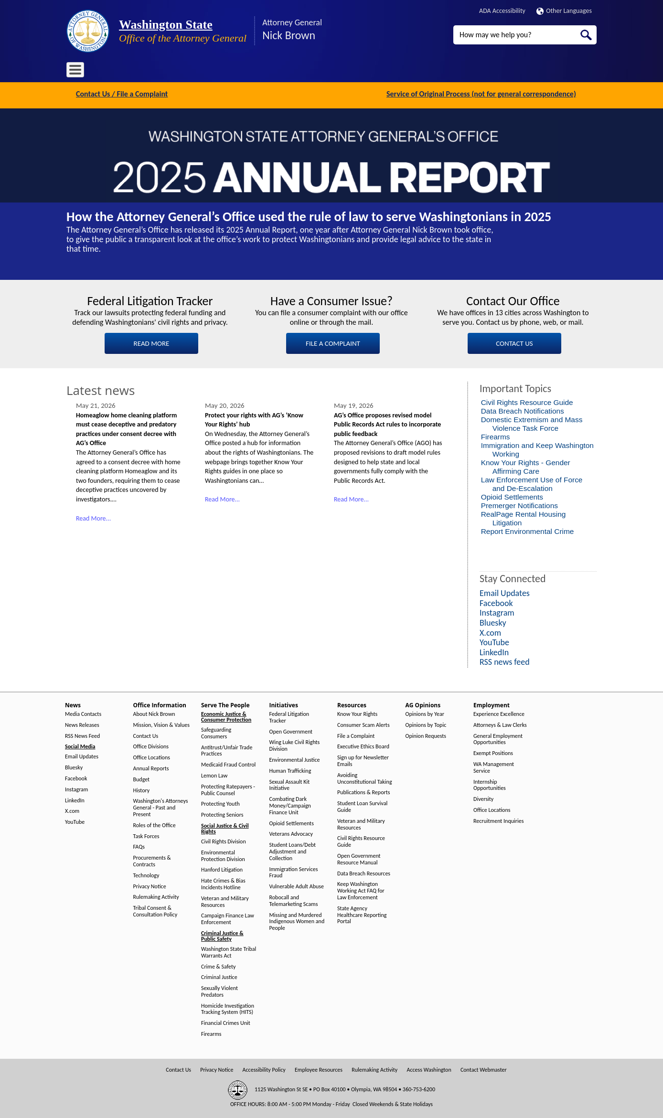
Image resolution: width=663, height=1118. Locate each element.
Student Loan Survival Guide (362, 805)
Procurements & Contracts (152, 860)
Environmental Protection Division (223, 854)
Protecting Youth (220, 803)
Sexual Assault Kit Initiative (289, 783)
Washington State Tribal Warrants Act (228, 951)
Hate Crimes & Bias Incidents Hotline (223, 883)
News (108, 71)
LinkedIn (75, 799)
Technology (146, 874)
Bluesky (74, 767)
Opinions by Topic (426, 724)
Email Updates (81, 756)
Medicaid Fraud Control (228, 764)
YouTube (75, 821)
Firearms (495, 436)
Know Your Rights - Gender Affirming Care (525, 466)
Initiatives (261, 71)
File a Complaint (355, 735)
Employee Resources (318, 1068)
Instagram (76, 788)
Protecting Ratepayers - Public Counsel (228, 788)
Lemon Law (214, 775)
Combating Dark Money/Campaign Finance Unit (290, 805)
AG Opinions (342, 71)
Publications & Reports (363, 791)
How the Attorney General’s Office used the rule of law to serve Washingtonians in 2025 (308, 215)
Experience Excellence (498, 713)
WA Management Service (493, 766)
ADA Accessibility (502, 11)
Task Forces (146, 835)
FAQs (139, 846)
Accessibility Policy (264, 1068)
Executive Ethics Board (363, 746)
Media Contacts (83, 713)
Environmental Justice (294, 759)
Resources (300, 71)
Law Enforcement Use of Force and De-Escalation (532, 483)
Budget (141, 778)
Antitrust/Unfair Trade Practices (226, 749)
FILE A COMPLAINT (333, 342)
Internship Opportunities (489, 783)
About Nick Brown (154, 713)
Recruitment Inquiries (498, 820)
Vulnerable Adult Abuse (296, 886)
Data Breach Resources (363, 872)
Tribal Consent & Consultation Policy (155, 910)
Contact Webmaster (483, 1068)
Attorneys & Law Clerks (500, 724)
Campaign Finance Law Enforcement (227, 918)
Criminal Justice (219, 976)
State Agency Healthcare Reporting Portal (361, 914)
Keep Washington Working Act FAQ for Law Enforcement (361, 890)
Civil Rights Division (223, 841)
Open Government (291, 730)
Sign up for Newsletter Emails (363, 760)
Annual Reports (151, 768)
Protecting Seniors (222, 814)
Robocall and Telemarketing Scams (293, 900)
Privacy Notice (149, 885)
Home (81, 71)
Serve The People (212, 71)
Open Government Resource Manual (359, 858)
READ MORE (152, 342)
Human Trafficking (290, 770)
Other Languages (564, 11)
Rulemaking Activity (156, 896)
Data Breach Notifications (522, 410)
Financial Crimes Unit (225, 1022)
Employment (388, 71)
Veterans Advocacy (291, 833)
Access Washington (428, 1068)
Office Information (152, 71)
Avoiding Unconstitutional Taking (364, 777)
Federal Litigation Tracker (289, 716)
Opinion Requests (426, 735)
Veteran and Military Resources (225, 900)
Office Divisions (151, 746)
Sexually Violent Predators (219, 990)
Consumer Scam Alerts (363, 724)
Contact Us (146, 735)
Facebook (76, 778)
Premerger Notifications (519, 504)
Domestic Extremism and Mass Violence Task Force (532, 423)
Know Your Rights (357, 713)
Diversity (483, 798)
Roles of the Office (154, 824)
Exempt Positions (493, 752)
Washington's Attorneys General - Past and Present (160, 807)
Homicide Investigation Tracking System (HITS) (227, 1007)
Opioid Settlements (512, 496)
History (141, 789)
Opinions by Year (425, 713)
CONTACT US (514, 342)
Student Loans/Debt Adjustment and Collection (292, 851)
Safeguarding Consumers (216, 732)
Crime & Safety (218, 965)
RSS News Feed (82, 735)
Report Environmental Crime (527, 530)
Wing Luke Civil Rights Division (294, 744)
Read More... (93, 517)
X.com (72, 810)
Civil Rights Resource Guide (527, 401)
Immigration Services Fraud (293, 871)
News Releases (82, 724)
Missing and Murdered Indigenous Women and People (297, 920)
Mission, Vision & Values (161, 724)
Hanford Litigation (222, 869)
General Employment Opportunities (498, 738)
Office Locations (151, 757)
